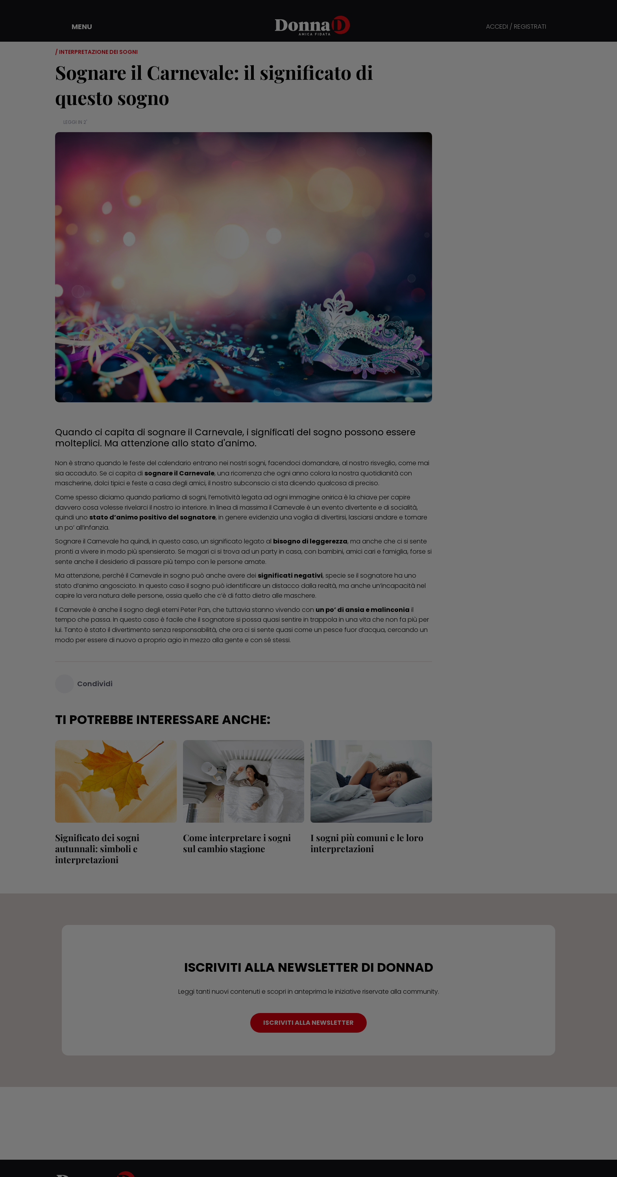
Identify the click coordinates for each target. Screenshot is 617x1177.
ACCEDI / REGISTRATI (516, 27)
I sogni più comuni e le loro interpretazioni (366, 843)
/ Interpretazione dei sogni (96, 52)
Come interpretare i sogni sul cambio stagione (237, 843)
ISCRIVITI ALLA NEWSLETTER (308, 1022)
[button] (76, 26)
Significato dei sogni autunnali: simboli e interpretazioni (97, 848)
